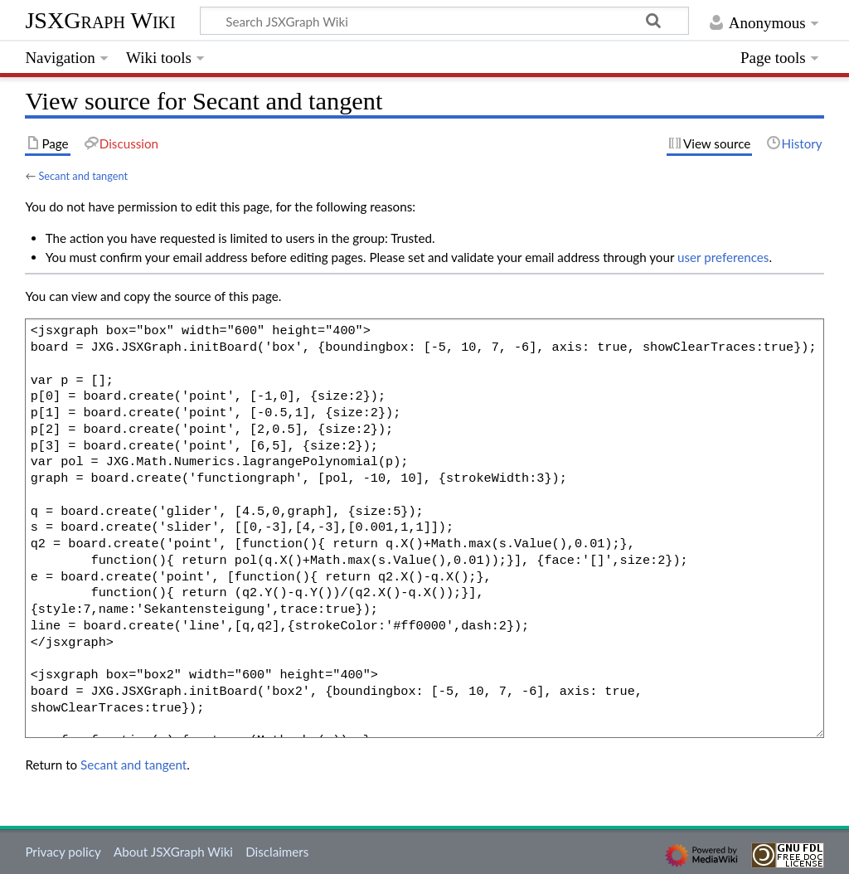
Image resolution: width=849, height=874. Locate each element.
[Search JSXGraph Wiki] (444, 20)
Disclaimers (276, 851)
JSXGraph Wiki (100, 20)
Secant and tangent (83, 175)
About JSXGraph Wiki (173, 851)
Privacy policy (62, 851)
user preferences (723, 257)
